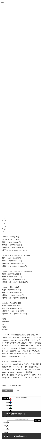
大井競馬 (16, 390)
